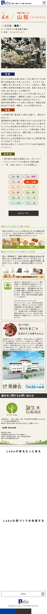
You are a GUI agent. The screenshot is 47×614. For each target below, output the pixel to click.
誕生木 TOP (23, 213)
